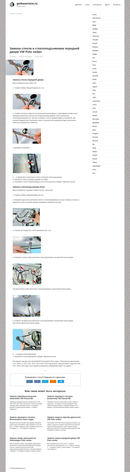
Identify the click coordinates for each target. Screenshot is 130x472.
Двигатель (78, 4)
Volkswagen (19, 13)
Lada (94, 97)
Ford (94, 65)
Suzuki (94, 159)
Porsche (95, 137)
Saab (94, 148)
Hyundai (95, 76)
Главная (12, 13)
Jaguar (94, 86)
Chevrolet (95, 36)
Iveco (94, 83)
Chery (94, 32)
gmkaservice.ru (27, 3)
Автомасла (116, 4)
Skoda (94, 151)
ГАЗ (93, 173)
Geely (94, 68)
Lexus (94, 104)
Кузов (87, 4)
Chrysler (95, 40)
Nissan (94, 126)
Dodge (94, 54)
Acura (94, 14)
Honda (94, 72)
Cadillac (95, 29)
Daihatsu (95, 50)
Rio (93, 144)
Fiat (93, 58)
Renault (95, 141)
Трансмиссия (97, 4)
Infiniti (94, 79)
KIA (93, 94)
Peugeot (95, 133)
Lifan (94, 108)
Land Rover (96, 101)
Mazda (94, 115)
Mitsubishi (95, 123)
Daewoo (95, 47)
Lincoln (94, 112)
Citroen (94, 43)
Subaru (94, 155)
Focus (94, 61)
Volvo (94, 169)
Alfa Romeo (96, 18)
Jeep (94, 90)
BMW (94, 25)
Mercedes (95, 119)
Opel (94, 130)
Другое (107, 4)
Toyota (94, 162)
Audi (93, 22)
